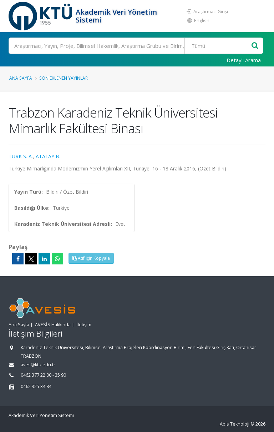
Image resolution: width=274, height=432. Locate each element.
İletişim (83, 325)
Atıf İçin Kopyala (91, 258)
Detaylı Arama (244, 60)
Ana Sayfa (20, 78)
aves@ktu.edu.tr (38, 365)
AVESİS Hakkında (53, 325)
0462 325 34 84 (36, 386)
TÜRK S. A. (21, 156)
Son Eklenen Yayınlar (63, 78)
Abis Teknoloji (234, 424)
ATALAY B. (48, 156)
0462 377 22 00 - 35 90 (43, 375)
